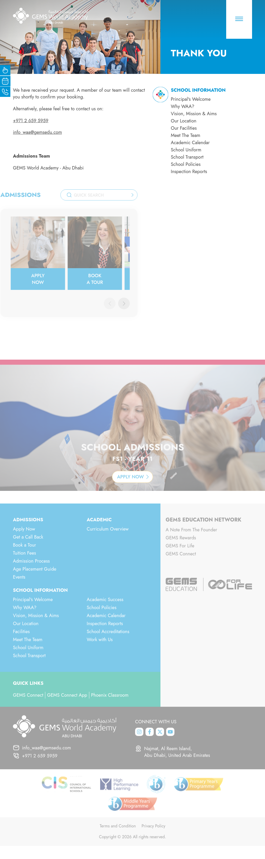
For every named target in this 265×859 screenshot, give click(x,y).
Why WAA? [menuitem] (182, 106)
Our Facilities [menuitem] (184, 128)
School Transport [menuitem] (187, 157)
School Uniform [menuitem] (186, 149)
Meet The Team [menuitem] (185, 135)
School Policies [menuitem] (186, 164)
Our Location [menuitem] (183, 121)
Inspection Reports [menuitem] (189, 171)
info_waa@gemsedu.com (37, 132)
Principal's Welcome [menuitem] (191, 99)
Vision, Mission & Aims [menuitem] (194, 113)
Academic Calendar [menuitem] (190, 142)
